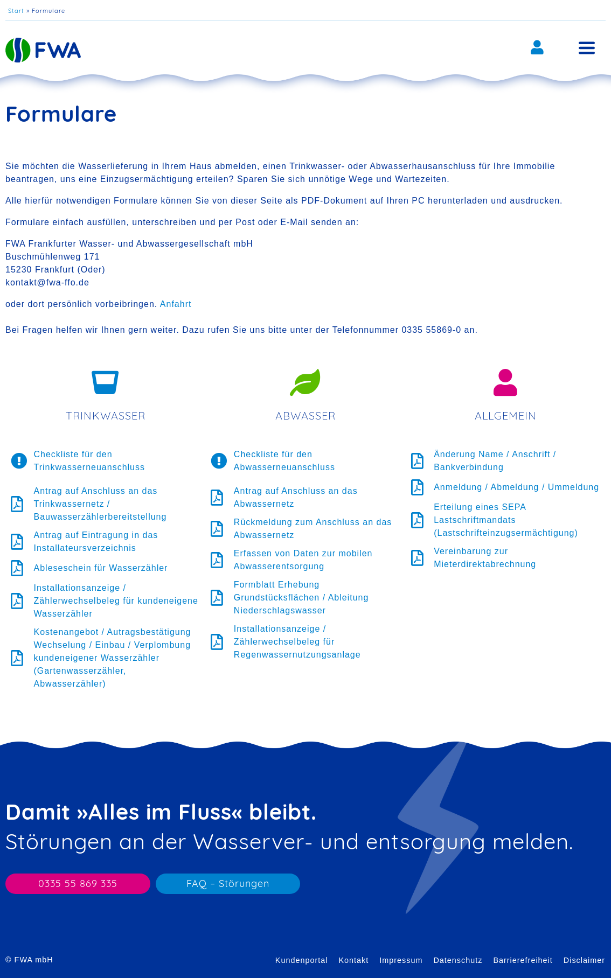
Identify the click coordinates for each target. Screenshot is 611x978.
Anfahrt (176, 304)
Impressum (400, 960)
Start (16, 11)
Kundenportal (301, 960)
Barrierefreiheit (522, 960)
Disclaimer (584, 960)
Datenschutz (457, 960)
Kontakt (353, 960)
